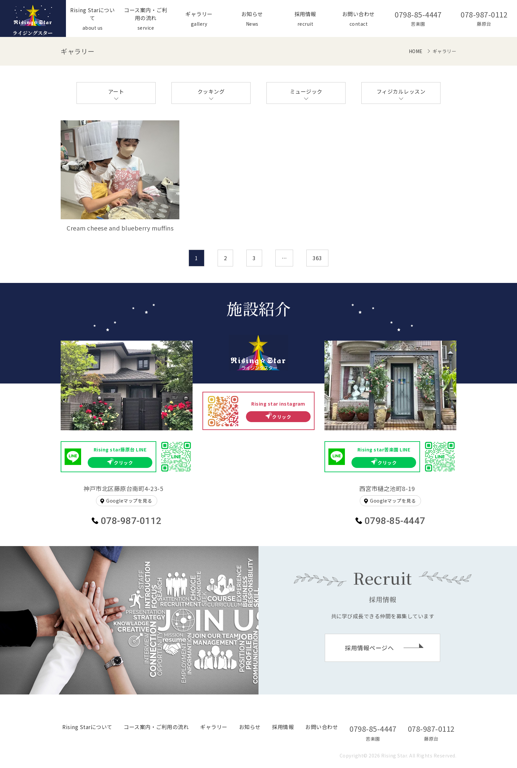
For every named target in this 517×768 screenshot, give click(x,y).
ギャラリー (214, 727)
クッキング (211, 91)
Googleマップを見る (129, 500)
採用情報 (283, 727)
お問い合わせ (321, 727)
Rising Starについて (87, 727)
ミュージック (306, 91)
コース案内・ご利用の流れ (156, 727)
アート (116, 91)
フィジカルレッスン (401, 91)
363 (317, 258)
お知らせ (250, 727)
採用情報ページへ (369, 647)
